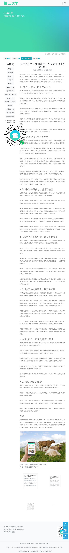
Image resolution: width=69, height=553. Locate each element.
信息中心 (57, 54)
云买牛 (14, 94)
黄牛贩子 (10, 72)
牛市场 (10, 105)
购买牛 (7, 102)
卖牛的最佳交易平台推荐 (32, 467)
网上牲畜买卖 (10, 113)
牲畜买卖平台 (10, 116)
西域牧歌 (41, 543)
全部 (7, 58)
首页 (53, 54)
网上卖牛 (10, 80)
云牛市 (32, 543)
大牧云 (36, 543)
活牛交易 (7, 94)
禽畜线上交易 (10, 87)
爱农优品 (46, 543)
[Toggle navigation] (64, 3)
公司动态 (16, 58)
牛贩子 (13, 102)
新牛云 (28, 543)
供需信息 (36, 58)
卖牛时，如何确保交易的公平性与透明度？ (37, 464)
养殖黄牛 (10, 76)
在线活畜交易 (10, 109)
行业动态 (62, 54)
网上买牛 (10, 83)
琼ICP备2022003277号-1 (56, 547)
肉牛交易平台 (10, 91)
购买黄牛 (10, 69)
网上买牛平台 (10, 98)
